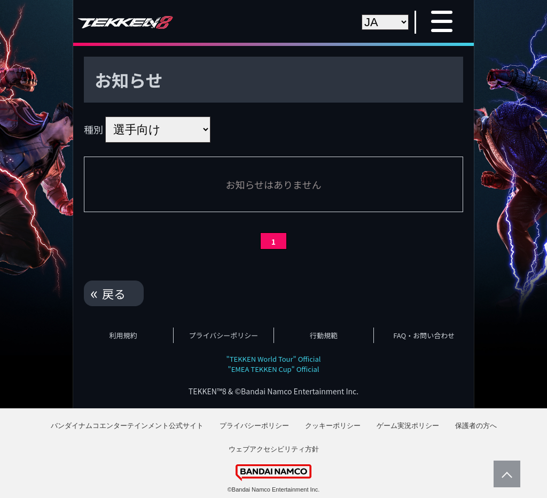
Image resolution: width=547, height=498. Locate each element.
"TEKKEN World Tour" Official (273, 359)
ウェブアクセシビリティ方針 (274, 449)
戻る (114, 293)
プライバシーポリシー (224, 335)
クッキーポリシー (333, 426)
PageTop (504, 474)
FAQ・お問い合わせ (424, 335)
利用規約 (123, 335)
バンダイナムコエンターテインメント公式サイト (127, 426)
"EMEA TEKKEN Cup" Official (273, 369)
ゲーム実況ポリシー (408, 426)
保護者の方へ (476, 426)
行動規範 (324, 335)
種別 (93, 129)
